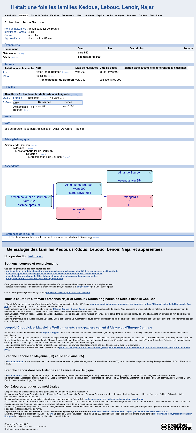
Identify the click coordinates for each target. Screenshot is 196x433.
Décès (11, 57)
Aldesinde (46, 75)
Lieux (80, 15)
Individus (23, 15)
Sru (51, 414)
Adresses (131, 15)
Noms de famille (39, 15)
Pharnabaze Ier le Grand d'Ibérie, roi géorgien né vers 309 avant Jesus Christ (130, 411)
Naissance (13, 53)
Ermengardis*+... (130, 201)
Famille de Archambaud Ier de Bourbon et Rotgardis (41, 94)
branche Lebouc (15, 361)
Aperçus (119, 15)
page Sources (84, 287)
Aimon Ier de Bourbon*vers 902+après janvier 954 (79, 188)
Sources (89, 15)
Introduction (11, 15)
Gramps (19, 424)
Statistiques (156, 15)
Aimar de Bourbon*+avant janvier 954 (130, 176)
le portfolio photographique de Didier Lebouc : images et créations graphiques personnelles (51, 276)
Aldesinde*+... (79, 213)
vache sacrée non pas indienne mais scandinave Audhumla (114, 399)
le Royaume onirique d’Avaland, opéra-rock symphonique (34, 278)
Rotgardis (38, 97)
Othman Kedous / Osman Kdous (69, 309)
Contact (143, 15)
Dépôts (100, 15)
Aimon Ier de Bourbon (53, 71)
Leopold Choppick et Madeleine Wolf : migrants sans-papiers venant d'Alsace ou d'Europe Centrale (78, 327)
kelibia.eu (35, 256)
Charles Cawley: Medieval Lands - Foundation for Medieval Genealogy (55, 237)
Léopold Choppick (50, 332)
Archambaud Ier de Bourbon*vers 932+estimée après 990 (29, 201)
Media (109, 15)
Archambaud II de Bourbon (23, 108)
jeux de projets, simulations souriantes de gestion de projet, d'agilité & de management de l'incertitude (67, 271)
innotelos (10, 271)
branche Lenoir (14, 375)
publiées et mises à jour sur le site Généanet (68, 292)
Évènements (68, 15)
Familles (54, 15)
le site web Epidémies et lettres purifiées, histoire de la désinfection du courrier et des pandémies (54, 273)
